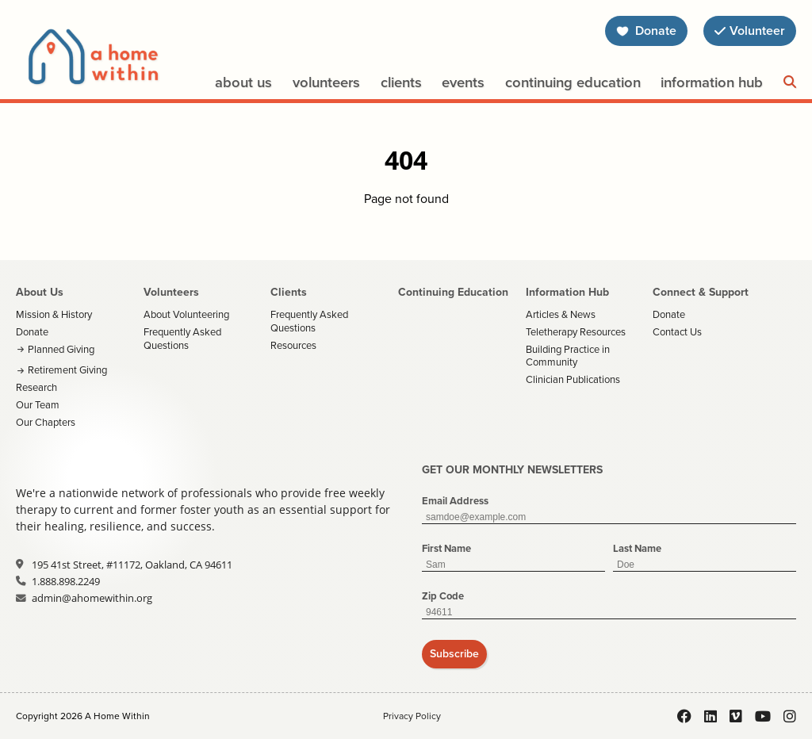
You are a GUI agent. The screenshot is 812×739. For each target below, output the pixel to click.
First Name (446, 548)
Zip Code (443, 595)
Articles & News (561, 314)
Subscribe (454, 653)
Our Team (37, 404)
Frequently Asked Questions (182, 338)
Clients (401, 82)
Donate (32, 331)
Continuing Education (573, 82)
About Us (243, 82)
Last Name (637, 548)
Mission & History (54, 314)
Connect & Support (701, 292)
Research (36, 387)
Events (463, 82)
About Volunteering (186, 314)
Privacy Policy (412, 716)
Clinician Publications (573, 379)
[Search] (789, 82)
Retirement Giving (67, 369)
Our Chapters (45, 422)
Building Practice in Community (568, 356)
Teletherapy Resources (576, 331)
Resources (293, 345)
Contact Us (677, 331)
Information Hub (712, 82)
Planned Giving (61, 349)
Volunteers (326, 82)
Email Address (455, 500)
